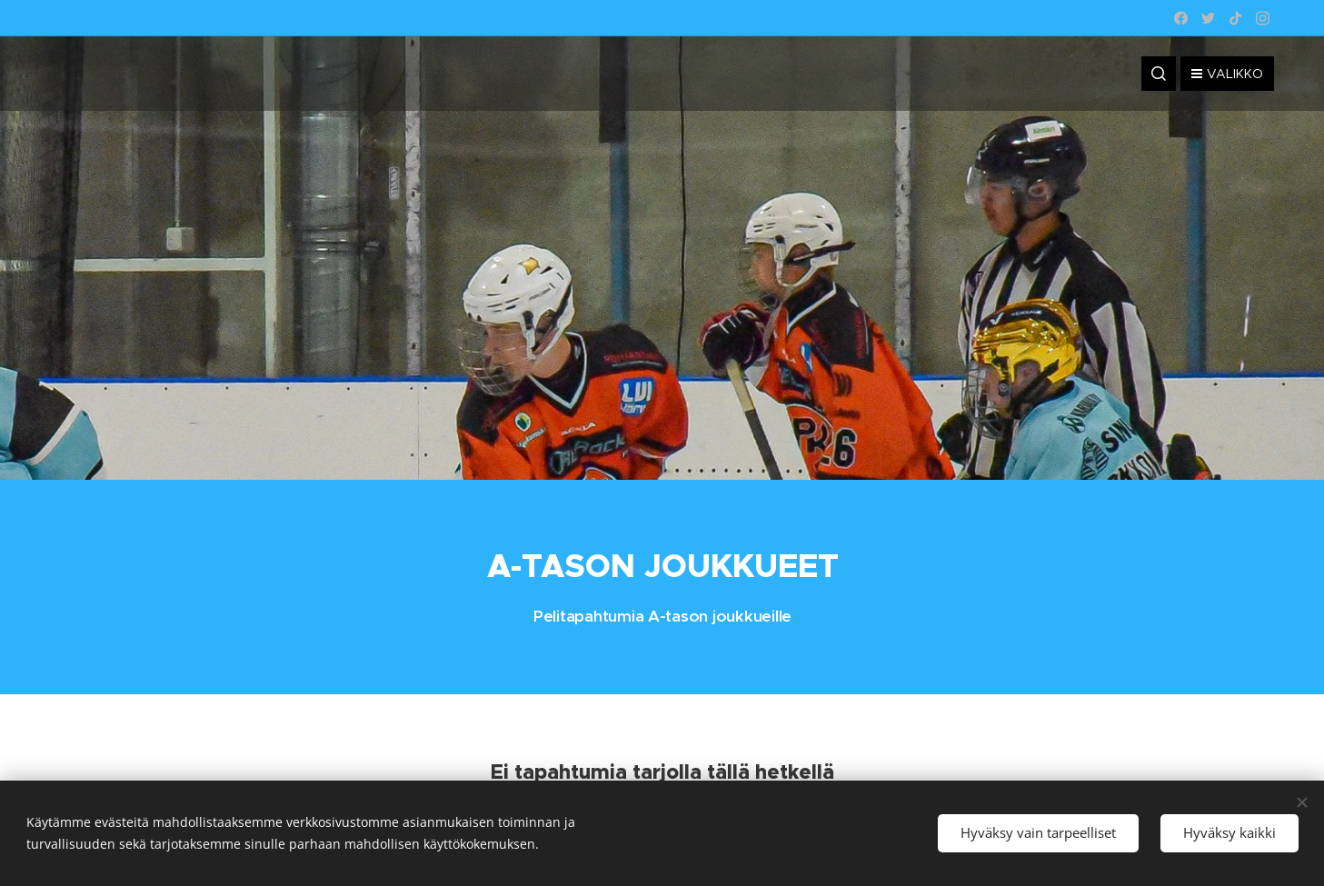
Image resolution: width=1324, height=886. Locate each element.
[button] (1158, 73)
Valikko (1227, 73)
